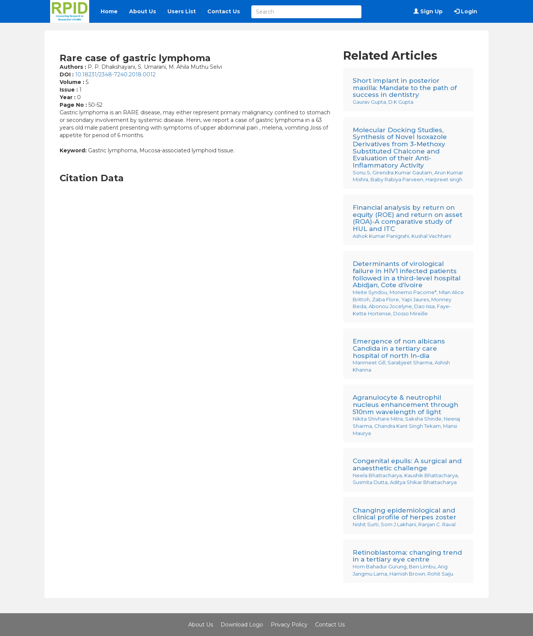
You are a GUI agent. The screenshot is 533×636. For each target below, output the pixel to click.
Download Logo (242, 624)
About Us (142, 11)
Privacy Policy (289, 624)
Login (465, 11)
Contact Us (223, 11)
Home (109, 11)
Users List (181, 11)
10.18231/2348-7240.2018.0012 (115, 74)
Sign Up (428, 11)
